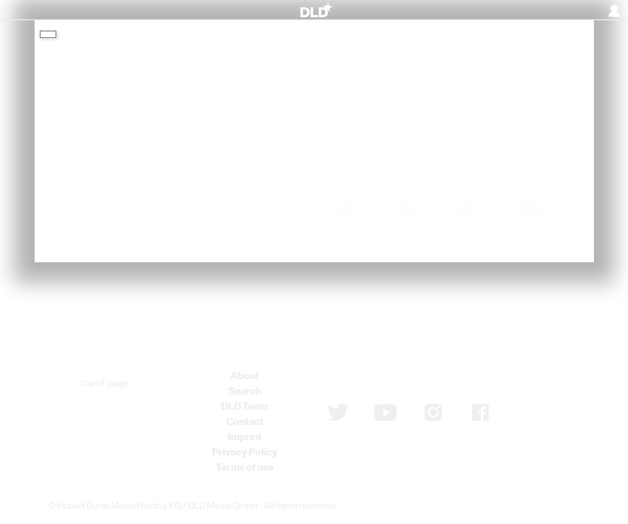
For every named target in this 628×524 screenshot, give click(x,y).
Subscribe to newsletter (381, 380)
